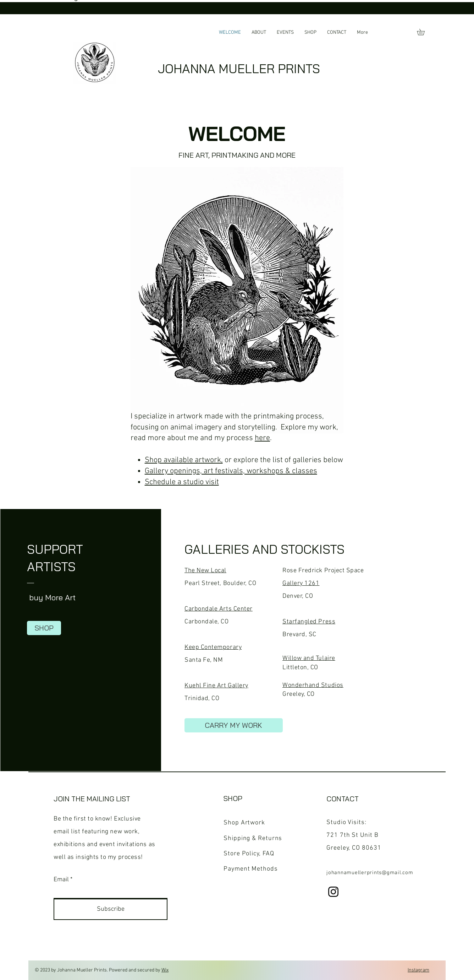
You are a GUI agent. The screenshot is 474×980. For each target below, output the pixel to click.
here (262, 438)
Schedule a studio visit (182, 482)
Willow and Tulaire (308, 658)
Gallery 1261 (300, 583)
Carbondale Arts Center (218, 609)
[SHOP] (44, 628)
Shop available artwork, (184, 460)
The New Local (205, 570)
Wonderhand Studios (312, 685)
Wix (165, 970)
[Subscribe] (110, 909)
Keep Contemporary (213, 647)
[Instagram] (333, 892)
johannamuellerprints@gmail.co (367, 873)
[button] (424, 32)
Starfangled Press (308, 622)
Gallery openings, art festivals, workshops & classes (231, 471)
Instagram (418, 970)
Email (61, 880)
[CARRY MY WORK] (233, 725)
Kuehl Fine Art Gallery (216, 685)
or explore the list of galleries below (283, 460)
